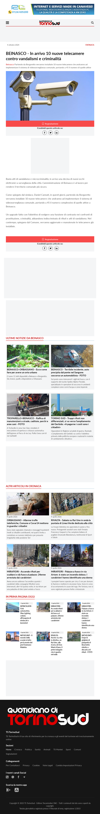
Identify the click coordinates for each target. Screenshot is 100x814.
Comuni (77, 749)
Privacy (26, 765)
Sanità (37, 749)
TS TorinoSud (29, 803)
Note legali (48, 765)
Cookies (36, 765)
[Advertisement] (50, 280)
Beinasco (10, 64)
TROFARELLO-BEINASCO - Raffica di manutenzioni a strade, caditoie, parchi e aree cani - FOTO (27, 421)
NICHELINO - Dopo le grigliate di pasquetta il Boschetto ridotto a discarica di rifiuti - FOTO (87, 643)
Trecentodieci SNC (50, 803)
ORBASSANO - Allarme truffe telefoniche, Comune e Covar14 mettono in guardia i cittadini (27, 523)
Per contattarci (13, 765)
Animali (47, 749)
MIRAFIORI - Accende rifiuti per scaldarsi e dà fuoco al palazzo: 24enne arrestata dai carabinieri (26, 574)
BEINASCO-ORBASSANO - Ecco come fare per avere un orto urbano (27, 371)
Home (8, 749)
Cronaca (89, 45)
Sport (68, 749)
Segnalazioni (11, 754)
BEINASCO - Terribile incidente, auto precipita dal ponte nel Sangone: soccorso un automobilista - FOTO (70, 372)
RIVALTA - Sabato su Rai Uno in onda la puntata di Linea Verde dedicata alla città (71, 521)
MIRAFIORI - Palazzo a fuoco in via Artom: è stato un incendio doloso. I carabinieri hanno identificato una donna (71, 574)
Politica (28, 749)
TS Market (58, 749)
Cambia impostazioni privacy (69, 765)
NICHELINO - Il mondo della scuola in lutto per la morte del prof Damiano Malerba (26, 641)
